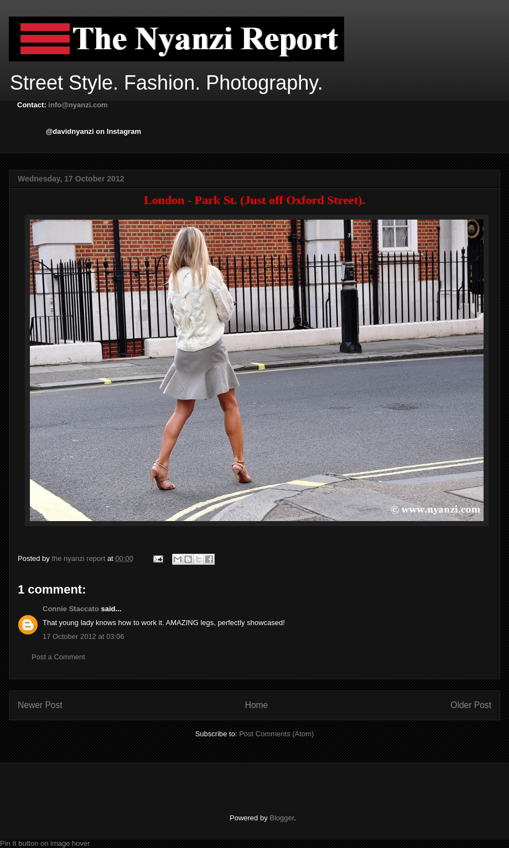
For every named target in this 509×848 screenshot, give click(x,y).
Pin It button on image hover (45, 843)
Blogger (281, 818)
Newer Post (40, 705)
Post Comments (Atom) (276, 734)
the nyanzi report (79, 558)
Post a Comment (58, 657)
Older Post (470, 705)
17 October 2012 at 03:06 (83, 636)
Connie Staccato (71, 609)
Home (256, 705)
